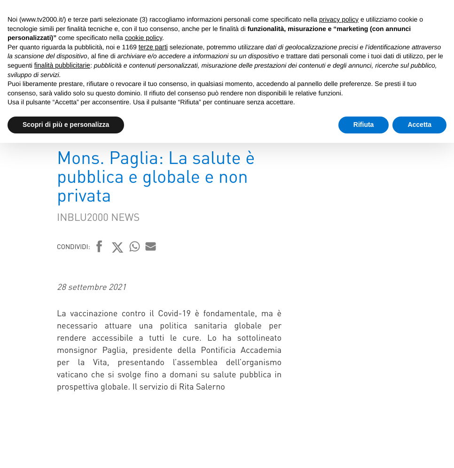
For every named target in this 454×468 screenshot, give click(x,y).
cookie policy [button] (143, 37)
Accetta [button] (419, 124)
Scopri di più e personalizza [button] (66, 124)
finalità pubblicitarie (62, 65)
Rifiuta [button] (363, 124)
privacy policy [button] (339, 19)
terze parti (153, 47)
